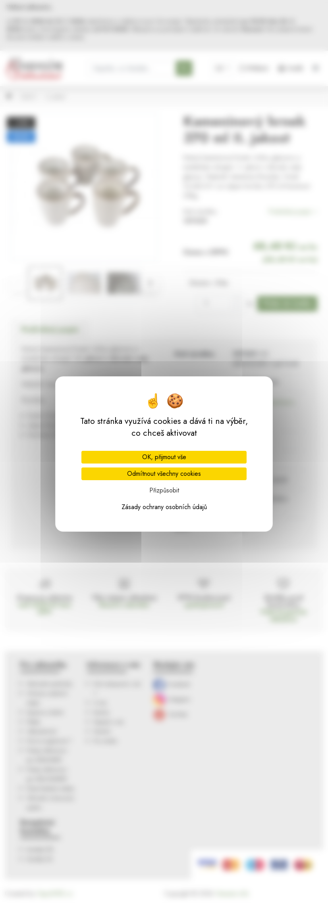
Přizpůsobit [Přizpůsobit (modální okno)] (164, 490)
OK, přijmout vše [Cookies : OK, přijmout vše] (164, 457)
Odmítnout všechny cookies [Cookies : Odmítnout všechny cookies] (164, 473)
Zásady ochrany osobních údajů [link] (164, 506)
